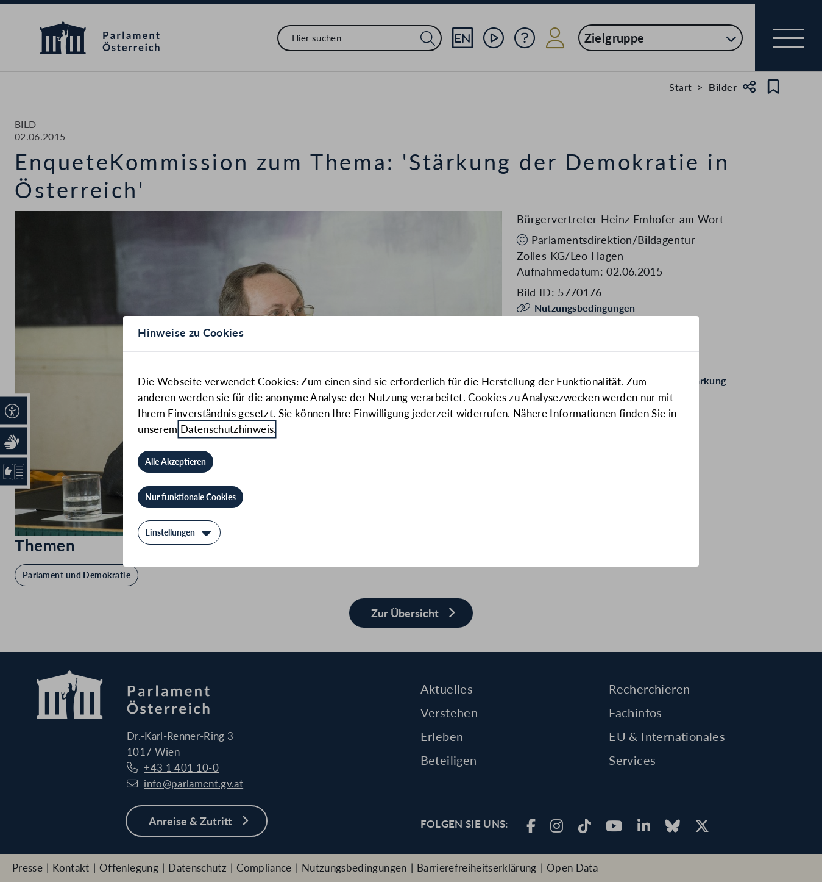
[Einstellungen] (179, 532)
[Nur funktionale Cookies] (190, 497)
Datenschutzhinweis (227, 429)
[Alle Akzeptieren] (175, 462)
